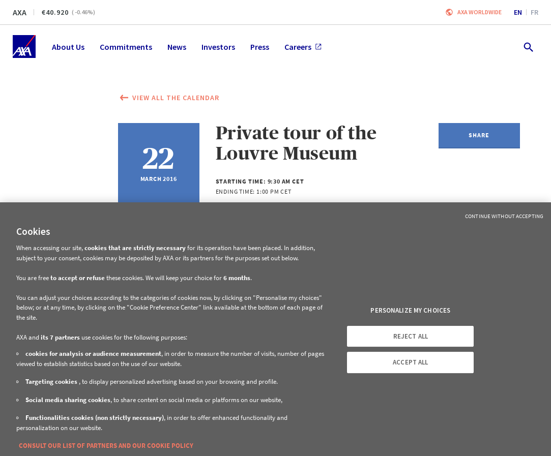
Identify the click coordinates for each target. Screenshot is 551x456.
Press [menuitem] (259, 47)
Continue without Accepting (504, 216)
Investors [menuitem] (218, 47)
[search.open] (527, 46)
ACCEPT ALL (410, 362)
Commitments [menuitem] (126, 47)
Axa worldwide (479, 12)
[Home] (24, 46)
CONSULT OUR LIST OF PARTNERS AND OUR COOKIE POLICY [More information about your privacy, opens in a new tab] (106, 445)
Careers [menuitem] (303, 47)
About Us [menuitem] (68, 47)
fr (534, 12)
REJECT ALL (410, 336)
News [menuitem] (176, 47)
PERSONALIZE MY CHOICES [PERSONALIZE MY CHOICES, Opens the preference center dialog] (410, 310)
